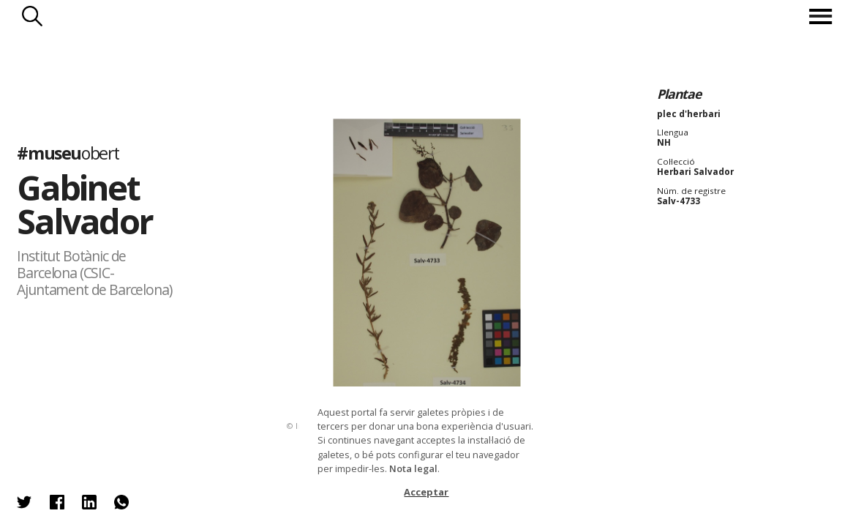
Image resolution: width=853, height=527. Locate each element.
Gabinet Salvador (84, 204)
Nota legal (413, 468)
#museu (68, 153)
